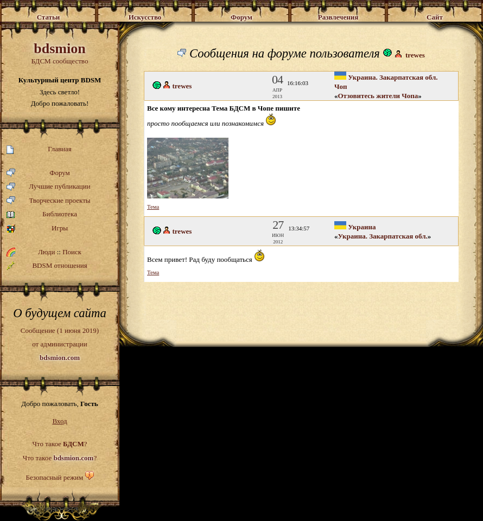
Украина (355, 227)
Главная (39, 149)
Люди (46, 252)
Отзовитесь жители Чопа (378, 96)
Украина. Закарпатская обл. (383, 236)
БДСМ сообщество (60, 53)
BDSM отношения (47, 265)
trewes (415, 55)
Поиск (71, 252)
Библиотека (42, 214)
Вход (59, 421)
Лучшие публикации (49, 186)
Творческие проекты (49, 200)
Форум (38, 173)
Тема (153, 207)
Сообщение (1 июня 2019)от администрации (60, 343)
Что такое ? (59, 444)
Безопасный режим (54, 477)
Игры (37, 228)
